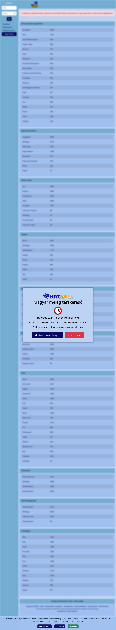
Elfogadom (73, 626)
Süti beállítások (44, 626)
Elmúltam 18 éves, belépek (47, 335)
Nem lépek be (74, 335)
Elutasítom (60, 626)
